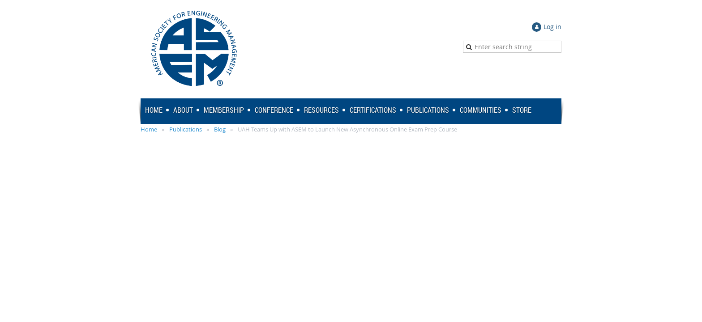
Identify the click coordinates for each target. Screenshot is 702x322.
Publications (185, 129)
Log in (552, 26)
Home (149, 129)
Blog (220, 129)
